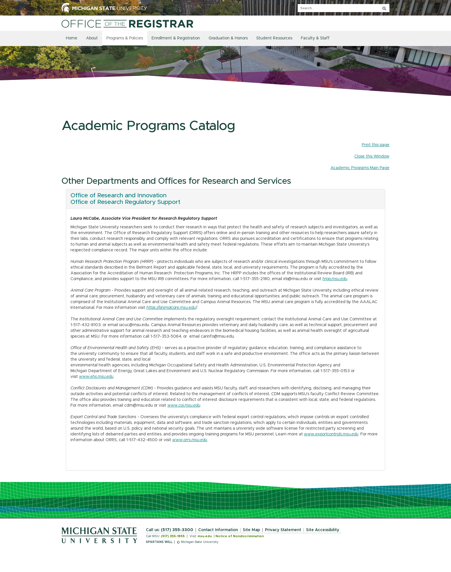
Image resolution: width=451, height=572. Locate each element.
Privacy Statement (283, 530)
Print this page (375, 145)
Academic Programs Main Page (359, 168)
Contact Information (218, 530)
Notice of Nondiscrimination (239, 536)
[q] (343, 8)
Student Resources (274, 38)
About (92, 38)
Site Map (251, 530)
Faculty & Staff (315, 38)
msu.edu (205, 536)
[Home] (127, 24)
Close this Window (371, 156)
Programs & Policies (124, 38)
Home (71, 38)
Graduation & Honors (228, 38)
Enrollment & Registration (176, 38)
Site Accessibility (322, 530)
